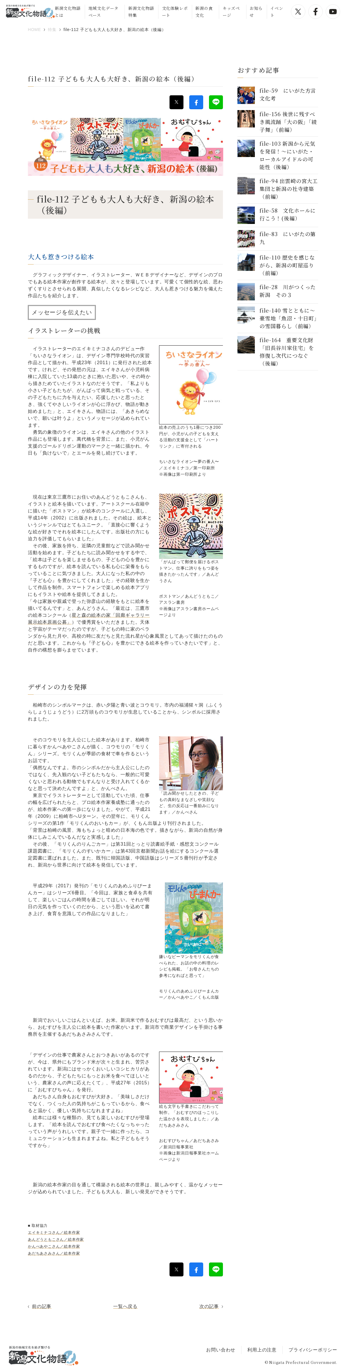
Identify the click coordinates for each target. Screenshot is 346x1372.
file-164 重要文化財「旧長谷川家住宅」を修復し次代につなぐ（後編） (287, 351)
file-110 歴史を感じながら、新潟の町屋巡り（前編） (287, 265)
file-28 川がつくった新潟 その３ (288, 290)
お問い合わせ (220, 1349)
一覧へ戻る (125, 1306)
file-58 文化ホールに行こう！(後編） (288, 214)
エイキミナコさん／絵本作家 (54, 1232)
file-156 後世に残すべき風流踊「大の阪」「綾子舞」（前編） (288, 121)
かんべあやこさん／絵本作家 (54, 1246)
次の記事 (209, 1306)
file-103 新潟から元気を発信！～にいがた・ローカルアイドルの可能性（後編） (287, 155)
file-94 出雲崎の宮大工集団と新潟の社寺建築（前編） (289, 188)
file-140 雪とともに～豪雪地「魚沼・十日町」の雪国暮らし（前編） (288, 318)
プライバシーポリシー (313, 1349)
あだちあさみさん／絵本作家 (54, 1253)
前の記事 (41, 1306)
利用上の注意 (262, 1349)
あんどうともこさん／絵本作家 (56, 1239)
